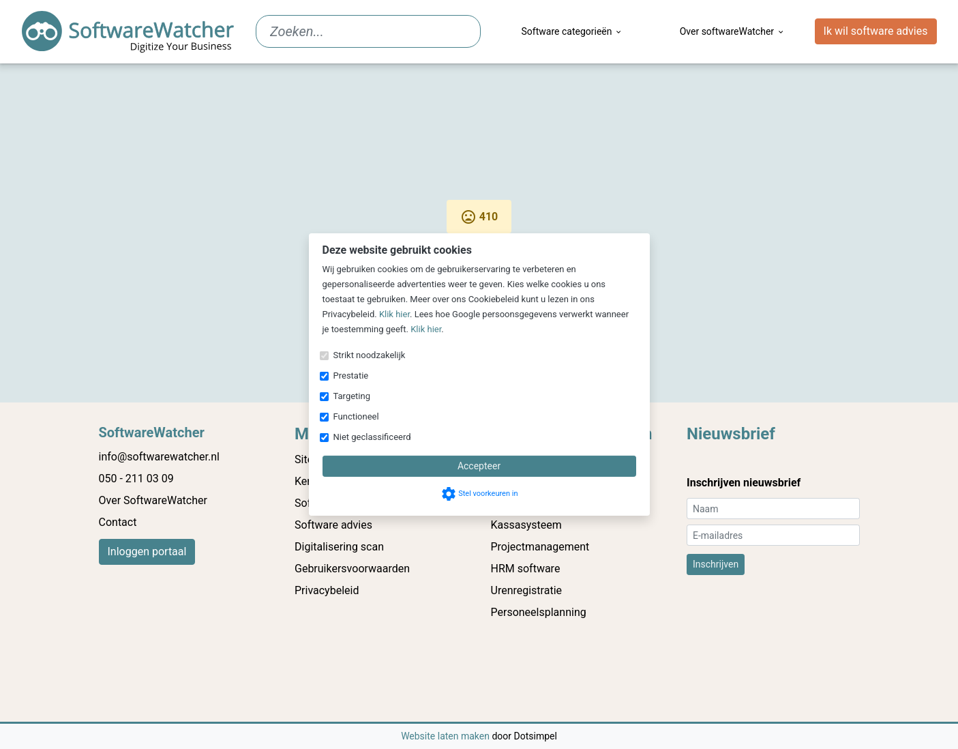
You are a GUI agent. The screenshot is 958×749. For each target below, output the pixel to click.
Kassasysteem (526, 524)
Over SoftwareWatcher (153, 500)
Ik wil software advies (876, 31)
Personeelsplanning (538, 612)
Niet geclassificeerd (372, 437)
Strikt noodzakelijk (369, 355)
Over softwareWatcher (732, 31)
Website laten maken (446, 736)
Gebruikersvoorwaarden (352, 568)
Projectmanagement (540, 546)
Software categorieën (572, 31)
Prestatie (351, 375)
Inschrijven (715, 564)
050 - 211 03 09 (136, 478)
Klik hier (394, 314)
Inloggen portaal (147, 551)
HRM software (525, 568)
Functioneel (356, 416)
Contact (118, 522)
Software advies (333, 524)
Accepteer (479, 465)
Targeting (351, 396)
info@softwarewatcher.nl (159, 456)
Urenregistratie (527, 590)
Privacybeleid (327, 590)
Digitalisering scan (339, 546)
